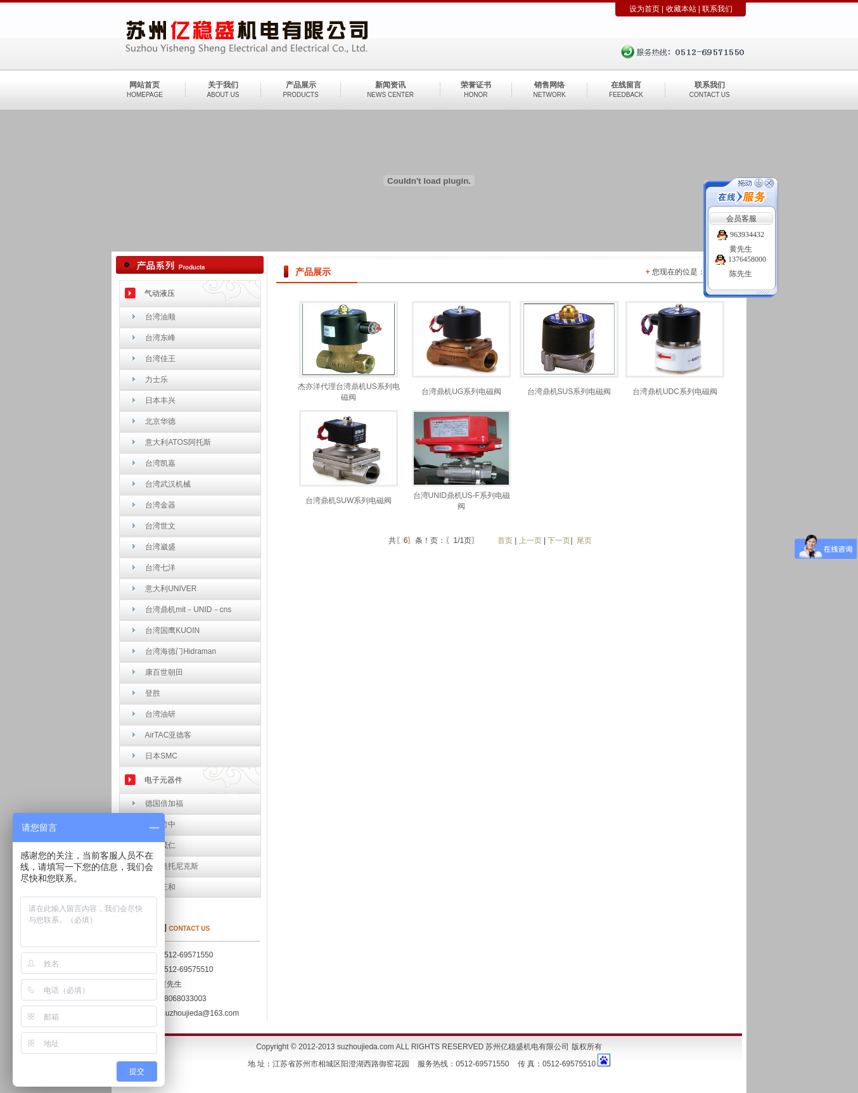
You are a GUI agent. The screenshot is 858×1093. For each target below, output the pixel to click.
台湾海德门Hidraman (180, 651)
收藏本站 (681, 8)
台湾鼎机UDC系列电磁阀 (674, 391)
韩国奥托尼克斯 (171, 866)
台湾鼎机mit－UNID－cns (188, 609)
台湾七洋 (160, 567)
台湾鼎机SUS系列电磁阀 (569, 391)
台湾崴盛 (160, 546)
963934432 (740, 234)
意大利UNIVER (170, 588)
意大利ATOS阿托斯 (178, 442)
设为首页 (644, 8)
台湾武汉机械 (168, 484)
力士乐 (156, 379)
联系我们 (717, 8)
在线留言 (626, 84)
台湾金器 (160, 505)
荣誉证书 (476, 84)
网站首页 (144, 84)
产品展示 (301, 84)
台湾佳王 (160, 358)
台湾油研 (160, 714)
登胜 (152, 693)
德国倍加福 (164, 803)
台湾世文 (160, 525)
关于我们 (223, 84)
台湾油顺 (160, 316)
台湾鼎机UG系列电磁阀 (461, 391)
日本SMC (161, 755)
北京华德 (160, 421)
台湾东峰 (160, 337)
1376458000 (740, 259)
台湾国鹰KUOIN (172, 630)
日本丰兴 (160, 400)
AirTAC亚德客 (168, 735)
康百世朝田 (164, 672)
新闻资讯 (390, 84)
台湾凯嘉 (160, 463)
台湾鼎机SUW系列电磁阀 (348, 500)
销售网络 (549, 84)
